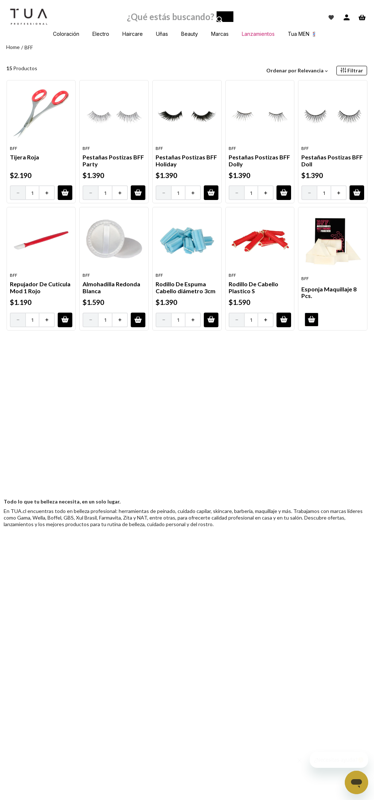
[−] (17, 192)
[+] (47, 192)
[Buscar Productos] (225, 18)
